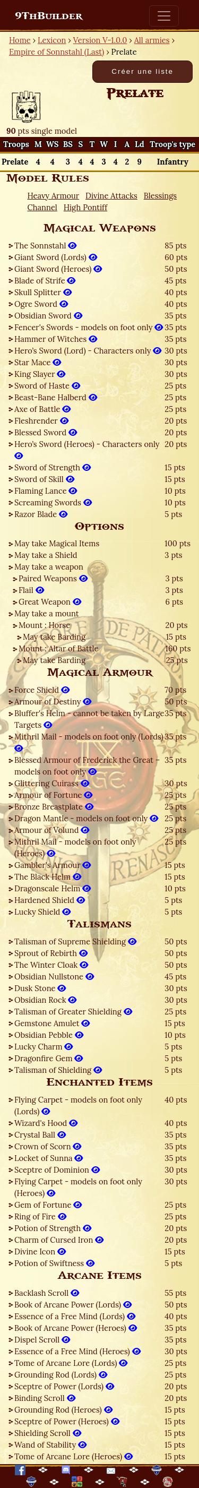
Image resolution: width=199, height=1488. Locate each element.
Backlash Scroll (46, 1293)
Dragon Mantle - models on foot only (86, 818)
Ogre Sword (41, 304)
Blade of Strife (44, 281)
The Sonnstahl (45, 245)
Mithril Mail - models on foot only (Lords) (88, 742)
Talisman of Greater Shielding (73, 1012)
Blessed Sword (45, 432)
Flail (31, 590)
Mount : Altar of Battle (58, 648)
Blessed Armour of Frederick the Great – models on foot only (87, 766)
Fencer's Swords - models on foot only (88, 327)
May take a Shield (45, 555)
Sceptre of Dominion (57, 1170)
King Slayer (39, 374)
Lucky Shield (42, 912)
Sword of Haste (47, 386)
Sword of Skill (44, 479)
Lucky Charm (43, 1047)
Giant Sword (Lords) (55, 257)
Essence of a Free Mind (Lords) (74, 1316)
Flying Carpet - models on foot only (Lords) (78, 1105)
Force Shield (42, 690)
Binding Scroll (44, 1398)
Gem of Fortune (48, 1205)
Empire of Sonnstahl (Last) (56, 52)
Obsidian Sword (48, 316)
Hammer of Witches (55, 339)
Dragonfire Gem (48, 1058)
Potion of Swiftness (54, 1263)
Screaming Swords (53, 502)
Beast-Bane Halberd (55, 397)
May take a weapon (48, 567)
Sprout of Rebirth (51, 953)
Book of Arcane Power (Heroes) (75, 1328)
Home (20, 40)
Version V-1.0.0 (100, 40)
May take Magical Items (56, 543)
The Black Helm (47, 877)
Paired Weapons (53, 578)
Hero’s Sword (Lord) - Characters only (87, 351)
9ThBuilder (48, 16)
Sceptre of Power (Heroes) (66, 1421)
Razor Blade (40, 514)
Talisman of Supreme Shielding (75, 941)
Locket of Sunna (48, 1158)
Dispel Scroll (42, 1340)
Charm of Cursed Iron (58, 1240)
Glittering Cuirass (51, 783)
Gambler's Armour (52, 865)
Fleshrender (41, 421)
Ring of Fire (40, 1216)
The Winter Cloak (51, 965)
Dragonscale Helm (52, 888)
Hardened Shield (49, 900)
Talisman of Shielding (58, 1070)
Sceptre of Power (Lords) (64, 1386)
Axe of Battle (42, 409)
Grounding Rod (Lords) (60, 1375)
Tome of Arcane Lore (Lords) (70, 1363)
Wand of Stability (50, 1445)
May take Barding (54, 637)
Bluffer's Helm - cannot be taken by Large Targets (89, 719)
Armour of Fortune (53, 795)
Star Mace (37, 362)
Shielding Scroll (47, 1433)
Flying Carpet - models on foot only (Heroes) (78, 1187)
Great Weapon (50, 602)
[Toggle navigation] (164, 16)
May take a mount (46, 613)
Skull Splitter (43, 292)
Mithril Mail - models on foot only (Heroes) (75, 847)
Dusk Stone (40, 988)
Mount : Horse (44, 625)
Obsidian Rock (45, 1000)
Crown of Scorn (47, 1146)
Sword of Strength (52, 467)
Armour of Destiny (52, 701)
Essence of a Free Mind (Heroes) (77, 1351)
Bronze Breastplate (53, 807)
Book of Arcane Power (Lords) (73, 1305)
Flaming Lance (45, 491)
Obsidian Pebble (48, 1035)
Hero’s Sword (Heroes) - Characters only (87, 450)
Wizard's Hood (45, 1123)
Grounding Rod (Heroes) (63, 1410)
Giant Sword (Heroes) (58, 269)
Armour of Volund (51, 830)
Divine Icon (40, 1251)
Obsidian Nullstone (54, 976)
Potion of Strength (52, 1228)
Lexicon (52, 40)
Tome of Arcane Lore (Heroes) (73, 1456)
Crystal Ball (40, 1135)
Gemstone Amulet (52, 1023)
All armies (152, 40)
